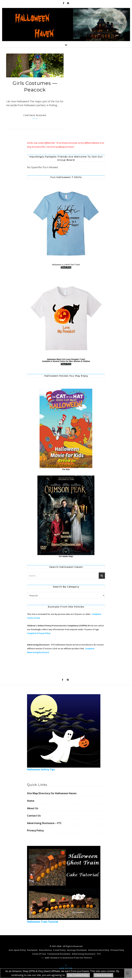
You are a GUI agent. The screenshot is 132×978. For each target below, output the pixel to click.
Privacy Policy (35, 830)
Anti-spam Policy (17, 950)
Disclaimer (32, 950)
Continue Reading (34, 115)
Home (30, 800)
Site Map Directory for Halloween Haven (52, 793)
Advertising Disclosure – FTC (44, 823)
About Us (32, 808)
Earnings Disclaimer (77, 950)
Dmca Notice (45, 950)
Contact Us (34, 815)
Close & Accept (103, 975)
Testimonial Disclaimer (59, 953)
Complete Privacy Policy (38, 633)
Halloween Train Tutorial (63, 884)
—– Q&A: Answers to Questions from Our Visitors (66, 957)
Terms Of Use (39, 953)
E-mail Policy (59, 950)
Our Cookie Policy (78, 975)
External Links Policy (98, 950)
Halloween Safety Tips (63, 732)
